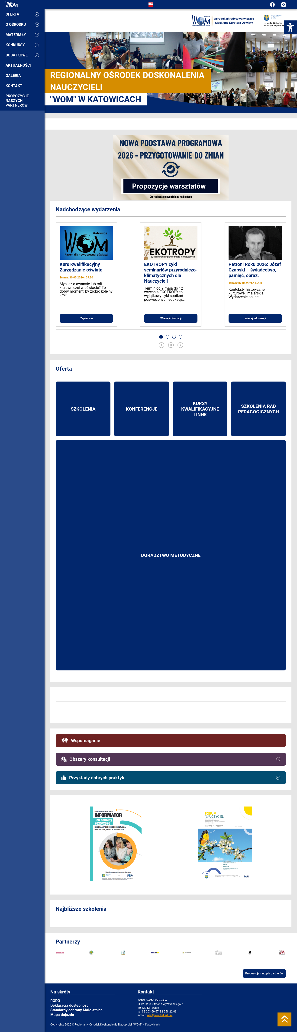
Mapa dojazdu (62, 1014)
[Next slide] (180, 345)
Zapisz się (86, 318)
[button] (161, 337)
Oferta (22, 14)
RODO (55, 1001)
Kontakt (14, 86)
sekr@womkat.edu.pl (159, 1015)
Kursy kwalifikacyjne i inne (200, 409)
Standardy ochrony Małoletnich (76, 1010)
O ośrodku (22, 24)
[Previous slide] (161, 345)
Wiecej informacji (170, 318)
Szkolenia (83, 409)
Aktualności (18, 65)
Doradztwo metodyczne (170, 555)
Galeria (13, 75)
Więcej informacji (255, 318)
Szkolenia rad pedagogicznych (258, 409)
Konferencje (141, 409)
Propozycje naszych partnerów (17, 101)
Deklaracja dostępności (69, 1005)
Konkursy (22, 45)
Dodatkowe (22, 55)
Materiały (22, 35)
